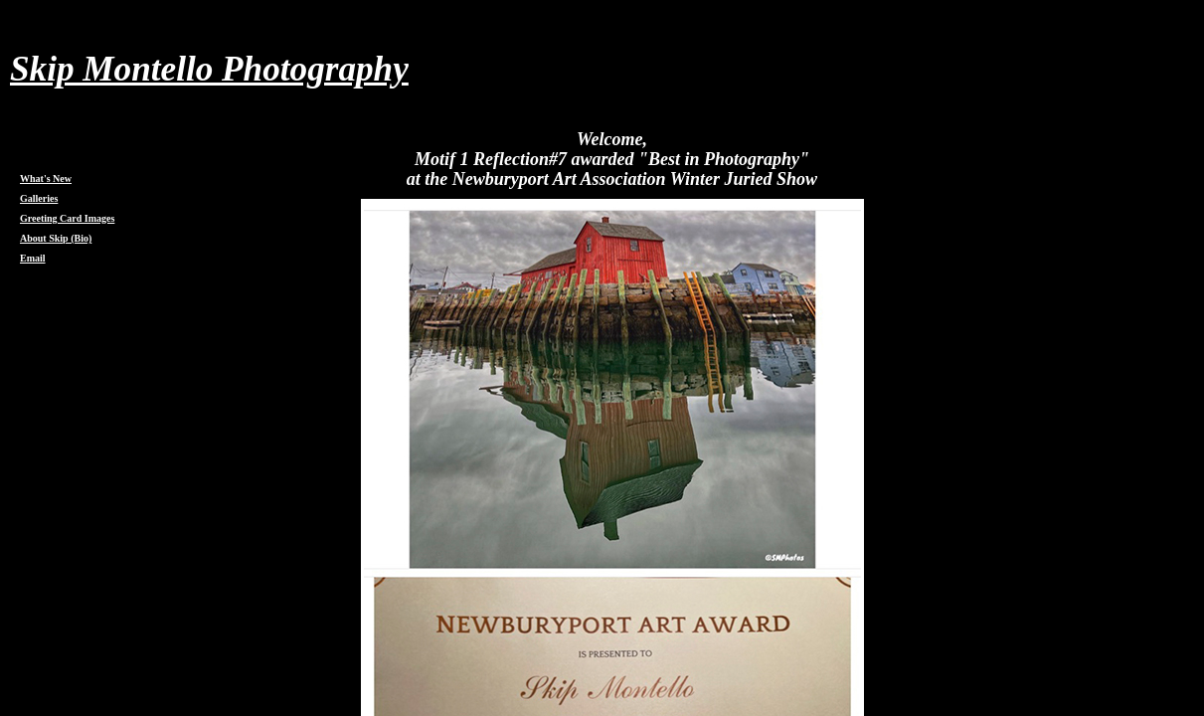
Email (33, 258)
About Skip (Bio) (55, 238)
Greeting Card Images (67, 218)
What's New (46, 178)
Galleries (39, 198)
